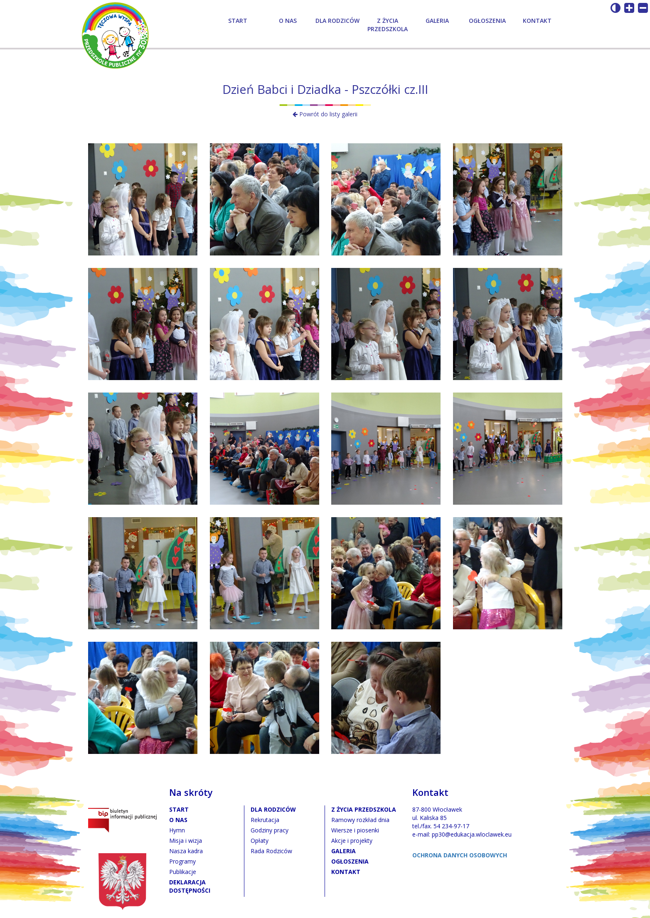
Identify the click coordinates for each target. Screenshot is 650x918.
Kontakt (537, 21)
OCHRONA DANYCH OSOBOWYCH (459, 855)
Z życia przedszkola (387, 25)
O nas (288, 21)
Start (237, 21)
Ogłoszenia (487, 21)
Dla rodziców (337, 21)
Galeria (437, 21)
